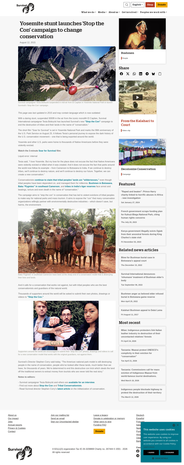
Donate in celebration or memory (109, 418)
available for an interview (81, 382)
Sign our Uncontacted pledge (65, 422)
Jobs (10, 422)
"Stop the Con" (92, 121)
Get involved (129, 12)
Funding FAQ (100, 425)
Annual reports (15, 425)
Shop (150, 5)
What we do (87, 12)
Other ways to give (103, 422)
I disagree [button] (169, 452)
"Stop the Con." (35, 297)
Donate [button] (162, 5)
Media (101, 12)
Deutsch (140, 415)
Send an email (57, 418)
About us (113, 12)
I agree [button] (151, 452)
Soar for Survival (47, 151)
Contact (11, 431)
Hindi (138, 435)
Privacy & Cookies (17, 428)
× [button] (178, 425)
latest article (63, 389)
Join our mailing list (60, 415)
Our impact (13, 418)
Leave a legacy (101, 415)
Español (140, 418)
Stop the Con (46, 385)
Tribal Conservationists (70, 385)
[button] (127, 4)
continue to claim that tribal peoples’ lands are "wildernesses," (67, 180)
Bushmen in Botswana (100, 183)
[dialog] (161, 442)
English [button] (137, 5)
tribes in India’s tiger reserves (80, 186)
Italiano (139, 425)
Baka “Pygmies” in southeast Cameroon (39, 186)
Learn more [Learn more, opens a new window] (148, 447)
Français (140, 422)
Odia (138, 438)
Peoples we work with (152, 12)
